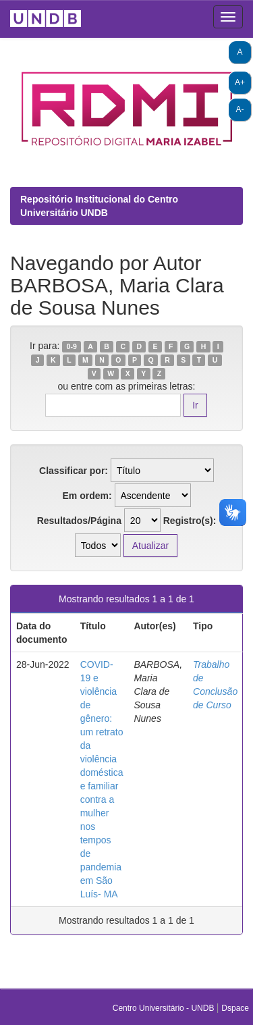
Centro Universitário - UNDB (165, 1008)
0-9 (72, 346)
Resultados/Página (79, 520)
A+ (240, 82)
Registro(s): (190, 520)
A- (240, 109)
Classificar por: (73, 470)
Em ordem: (86, 495)
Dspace (235, 1008)
